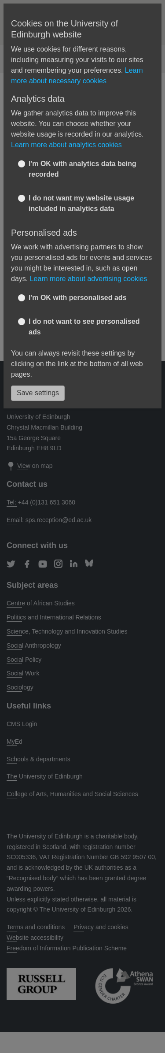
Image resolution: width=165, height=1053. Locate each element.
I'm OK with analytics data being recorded (82, 169)
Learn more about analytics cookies (66, 144)
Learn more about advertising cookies (88, 278)
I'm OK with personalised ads (78, 297)
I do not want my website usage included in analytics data (81, 203)
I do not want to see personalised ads (84, 327)
